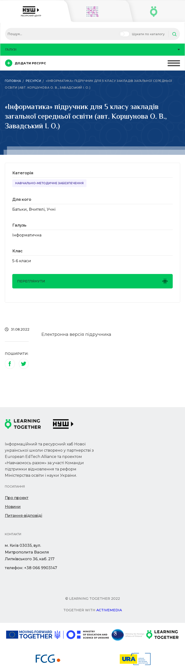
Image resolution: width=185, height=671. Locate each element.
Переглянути (92, 281)
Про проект (16, 497)
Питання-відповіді (23, 515)
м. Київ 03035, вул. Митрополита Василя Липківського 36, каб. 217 (29, 552)
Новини (13, 506)
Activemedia (109, 610)
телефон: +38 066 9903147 (31, 568)
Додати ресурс (25, 63)
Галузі (92, 49)
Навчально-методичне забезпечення (49, 183)
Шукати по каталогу (148, 34)
